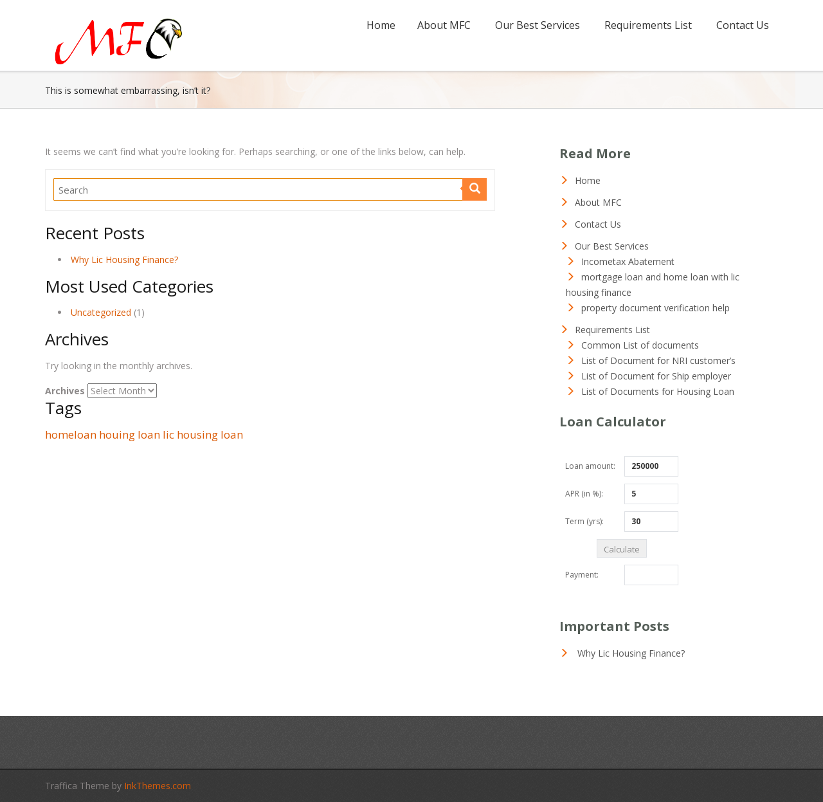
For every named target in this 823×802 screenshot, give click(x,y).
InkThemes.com (157, 785)
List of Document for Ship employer (656, 376)
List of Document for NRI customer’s (658, 360)
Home (380, 25)
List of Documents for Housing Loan (657, 391)
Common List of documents (640, 345)
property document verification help (655, 308)
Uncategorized (101, 312)
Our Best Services (537, 25)
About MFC (444, 25)
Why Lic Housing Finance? (124, 259)
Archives (65, 391)
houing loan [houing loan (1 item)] (129, 434)
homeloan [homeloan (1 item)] (70, 434)
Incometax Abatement (627, 261)
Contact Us (742, 25)
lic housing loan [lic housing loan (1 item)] (203, 434)
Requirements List (648, 25)
